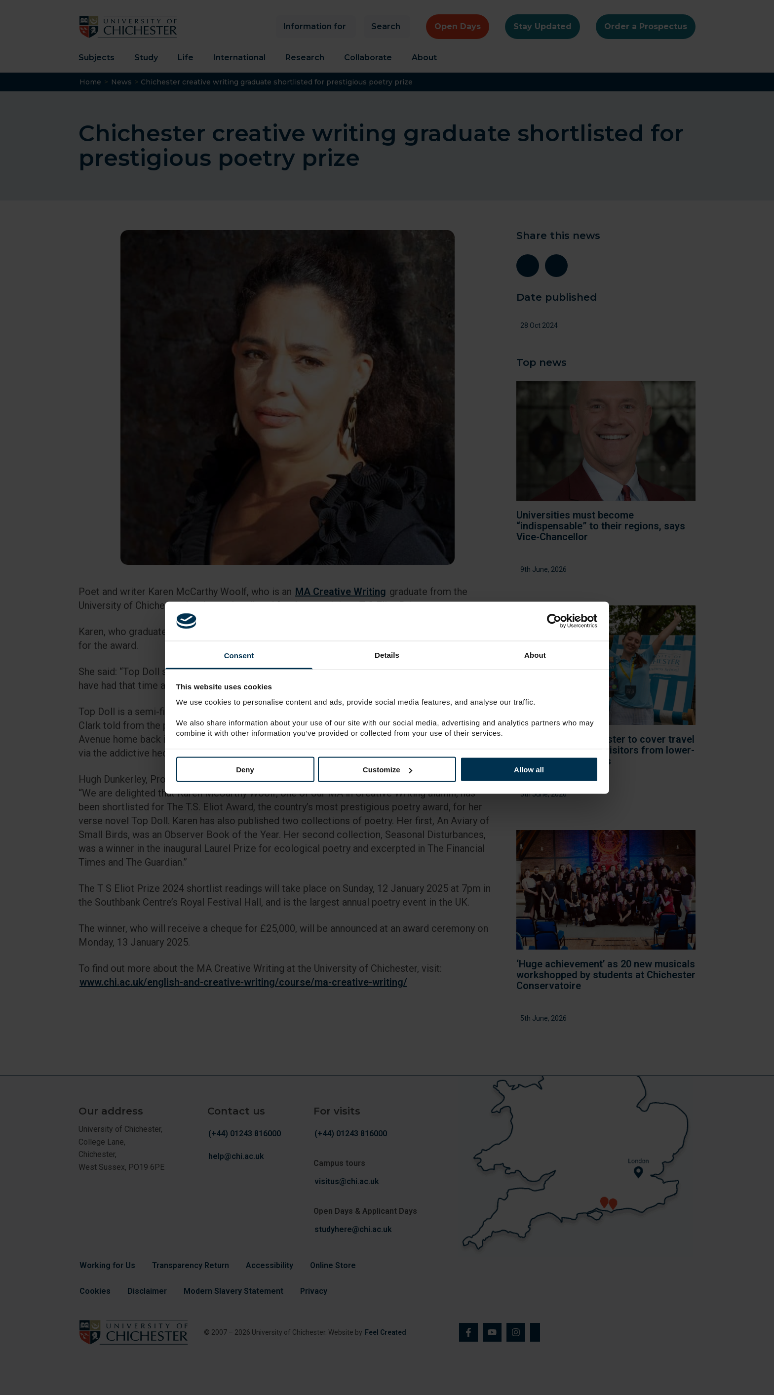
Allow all (529, 769)
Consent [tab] (239, 655)
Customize (387, 769)
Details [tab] (387, 654)
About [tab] (535, 654)
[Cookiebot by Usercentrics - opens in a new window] (555, 621)
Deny (245, 769)
